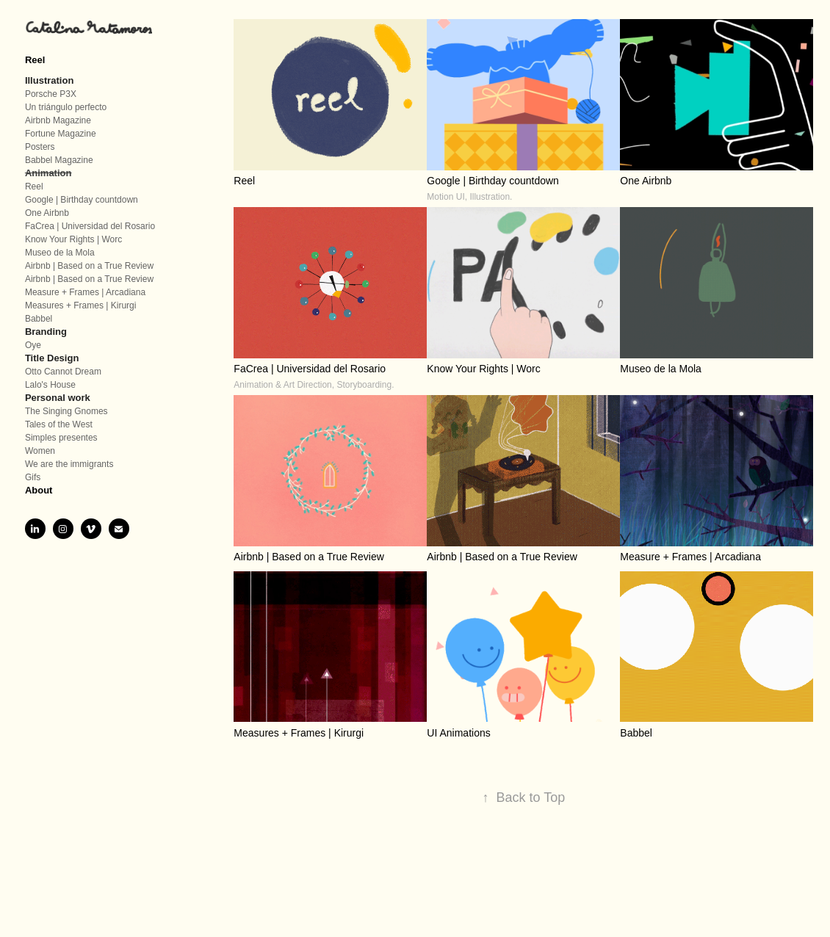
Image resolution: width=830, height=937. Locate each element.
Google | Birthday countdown (81, 200)
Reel (35, 59)
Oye (33, 345)
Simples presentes (61, 438)
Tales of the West (59, 424)
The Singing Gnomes (66, 411)
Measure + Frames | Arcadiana (85, 292)
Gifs (32, 477)
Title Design (52, 357)
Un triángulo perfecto (66, 107)
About (39, 490)
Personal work (57, 397)
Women (40, 451)
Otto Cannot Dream (63, 371)
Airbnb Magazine (58, 120)
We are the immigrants (69, 464)
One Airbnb (47, 213)
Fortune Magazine (60, 134)
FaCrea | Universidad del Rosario (90, 226)
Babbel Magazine (59, 160)
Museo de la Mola (60, 252)
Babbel (38, 319)
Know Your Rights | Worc (73, 239)
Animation (48, 172)
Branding (46, 331)
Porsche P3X (50, 94)
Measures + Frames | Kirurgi (81, 305)
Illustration (49, 80)
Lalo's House (50, 385)
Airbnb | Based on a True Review (89, 266)
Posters (40, 147)
